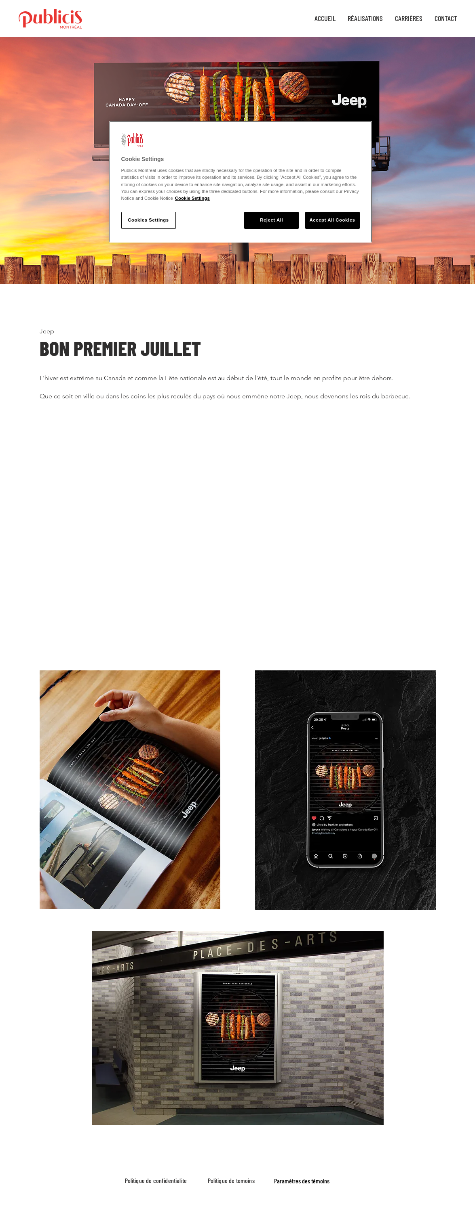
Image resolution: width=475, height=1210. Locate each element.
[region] (240, 182)
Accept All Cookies (332, 220)
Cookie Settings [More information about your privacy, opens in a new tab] (192, 198)
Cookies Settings (148, 220)
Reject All (271, 220)
